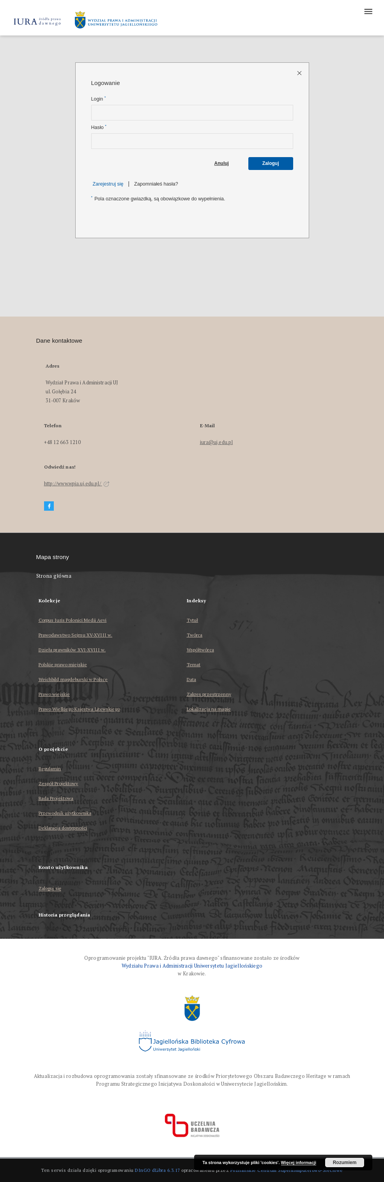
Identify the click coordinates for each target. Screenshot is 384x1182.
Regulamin (50, 768)
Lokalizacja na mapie (209, 709)
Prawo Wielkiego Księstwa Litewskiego (79, 709)
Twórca (195, 635)
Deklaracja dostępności (63, 828)
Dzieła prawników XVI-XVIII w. (72, 650)
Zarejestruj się (108, 184)
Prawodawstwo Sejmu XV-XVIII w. (76, 635)
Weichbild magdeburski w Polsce (73, 679)
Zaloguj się (50, 888)
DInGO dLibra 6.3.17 (157, 1170)
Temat (194, 664)
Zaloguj (270, 163)
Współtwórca (200, 650)
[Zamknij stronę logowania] (300, 73)
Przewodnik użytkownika (65, 813)
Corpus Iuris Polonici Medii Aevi (73, 620)
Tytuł (192, 620)
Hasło (98, 127)
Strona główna (54, 576)
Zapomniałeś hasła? (156, 184)
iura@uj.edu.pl (216, 442)
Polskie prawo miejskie (63, 664)
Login (98, 99)
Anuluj (221, 163)
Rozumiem (345, 1162)
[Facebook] (49, 506)
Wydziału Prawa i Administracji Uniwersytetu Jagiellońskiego (192, 966)
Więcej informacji (298, 1162)
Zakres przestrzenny (209, 694)
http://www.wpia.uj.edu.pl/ (77, 483)
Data (191, 679)
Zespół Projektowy (58, 783)
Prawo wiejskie (54, 694)
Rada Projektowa (56, 798)
